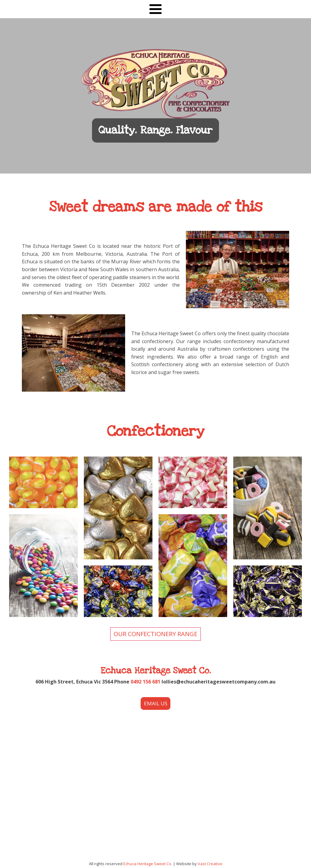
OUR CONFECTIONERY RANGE (155, 634)
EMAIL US (155, 703)
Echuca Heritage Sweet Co (147, 863)
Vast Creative (210, 863)
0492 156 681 (145, 681)
